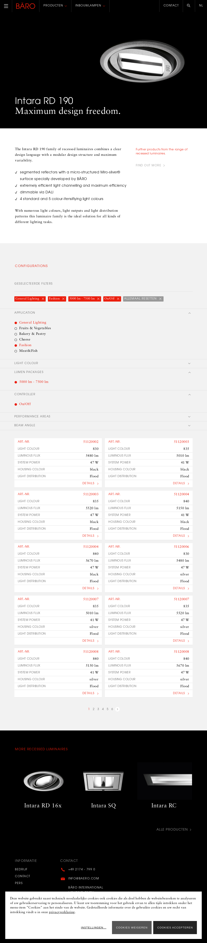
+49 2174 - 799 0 (81, 869)
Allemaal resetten (141, 299)
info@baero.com (83, 878)
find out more (149, 165)
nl (201, 5)
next (117, 710)
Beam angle (24, 425)
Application (24, 313)
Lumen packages (28, 372)
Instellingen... (93, 927)
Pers (19, 883)
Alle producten (172, 830)
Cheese (24, 339)
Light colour (26, 363)
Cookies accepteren (175, 927)
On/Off (110, 298)
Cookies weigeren (132, 927)
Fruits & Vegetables (35, 328)
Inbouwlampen (88, 5)
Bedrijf (21, 869)
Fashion (55, 298)
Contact (171, 5)
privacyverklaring (62, 912)
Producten (53, 5)
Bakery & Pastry (32, 334)
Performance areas (32, 416)
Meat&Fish (28, 351)
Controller (24, 394)
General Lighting (27, 298)
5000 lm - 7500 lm (82, 298)
